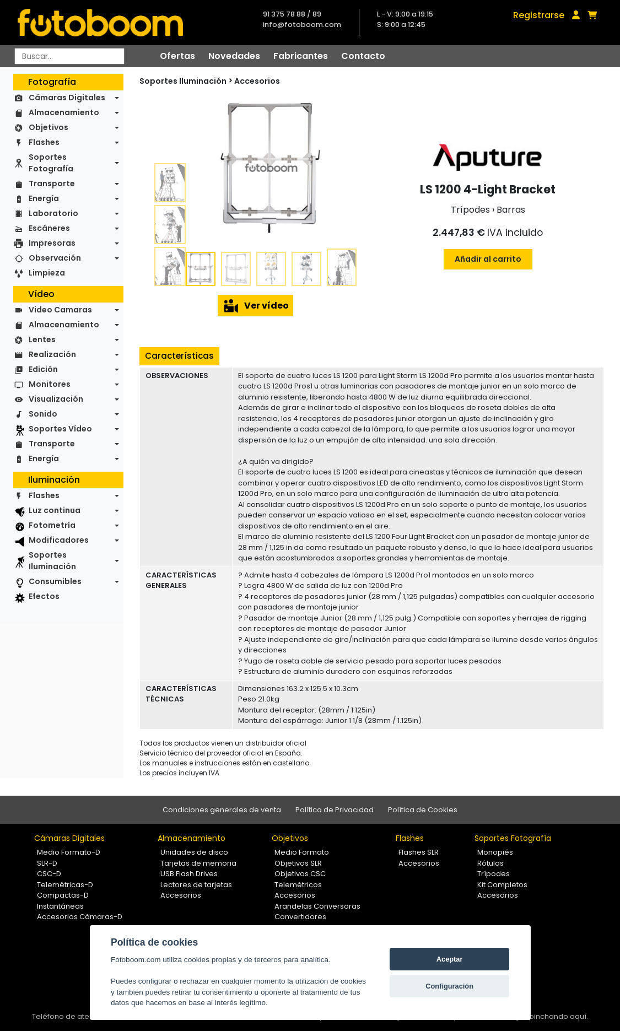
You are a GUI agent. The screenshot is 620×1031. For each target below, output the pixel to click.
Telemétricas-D (65, 884)
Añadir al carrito (488, 259)
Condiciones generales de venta (222, 810)
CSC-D (49, 873)
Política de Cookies (422, 810)
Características (179, 355)
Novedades (234, 56)
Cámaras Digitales (67, 97)
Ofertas (177, 56)
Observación (55, 257)
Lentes (42, 339)
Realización (52, 354)
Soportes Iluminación (52, 560)
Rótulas (490, 863)
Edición (43, 369)
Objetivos (48, 127)
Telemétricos (298, 884)
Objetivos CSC (300, 873)
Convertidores (300, 916)
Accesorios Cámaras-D (79, 916)
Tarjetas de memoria (198, 863)
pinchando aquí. (558, 1016)
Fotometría (52, 525)
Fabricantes (300, 56)
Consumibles (55, 581)
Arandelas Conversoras (317, 906)
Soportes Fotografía (51, 163)
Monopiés (495, 852)
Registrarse (538, 15)
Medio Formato (301, 852)
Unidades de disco (194, 852)
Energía (44, 198)
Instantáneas (60, 906)
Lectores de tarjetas (196, 884)
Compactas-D (63, 895)
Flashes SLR (418, 852)
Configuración (449, 986)
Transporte (52, 183)
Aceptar (449, 959)
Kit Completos (502, 884)
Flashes (44, 142)
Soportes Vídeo (60, 428)
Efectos (44, 596)
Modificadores (59, 540)
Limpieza (47, 272)
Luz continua (54, 510)
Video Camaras (60, 309)
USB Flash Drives (189, 873)
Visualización (56, 398)
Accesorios (257, 81)
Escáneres (49, 228)
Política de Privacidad (334, 810)
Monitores (50, 384)
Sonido (43, 413)
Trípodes (493, 873)
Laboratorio (53, 213)
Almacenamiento (64, 112)
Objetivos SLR (298, 863)
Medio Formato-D (68, 852)
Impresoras (52, 243)
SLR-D (47, 863)
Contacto (363, 56)
